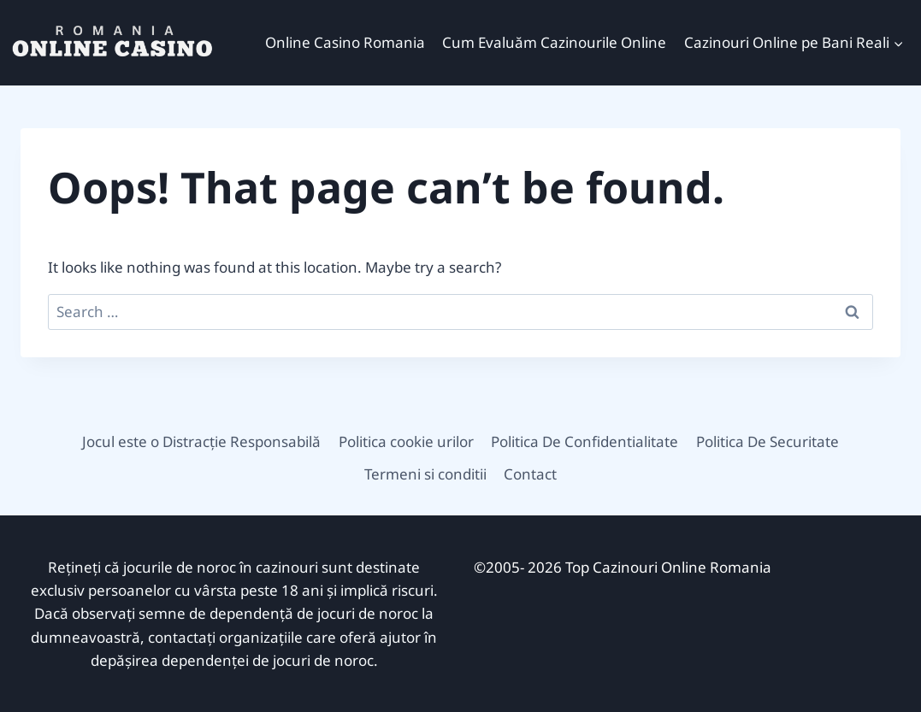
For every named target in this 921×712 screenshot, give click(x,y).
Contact (530, 474)
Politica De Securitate (767, 441)
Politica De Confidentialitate (584, 441)
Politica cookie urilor (406, 441)
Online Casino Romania (345, 42)
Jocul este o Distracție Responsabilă (201, 441)
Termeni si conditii (425, 474)
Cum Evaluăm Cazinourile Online (554, 42)
